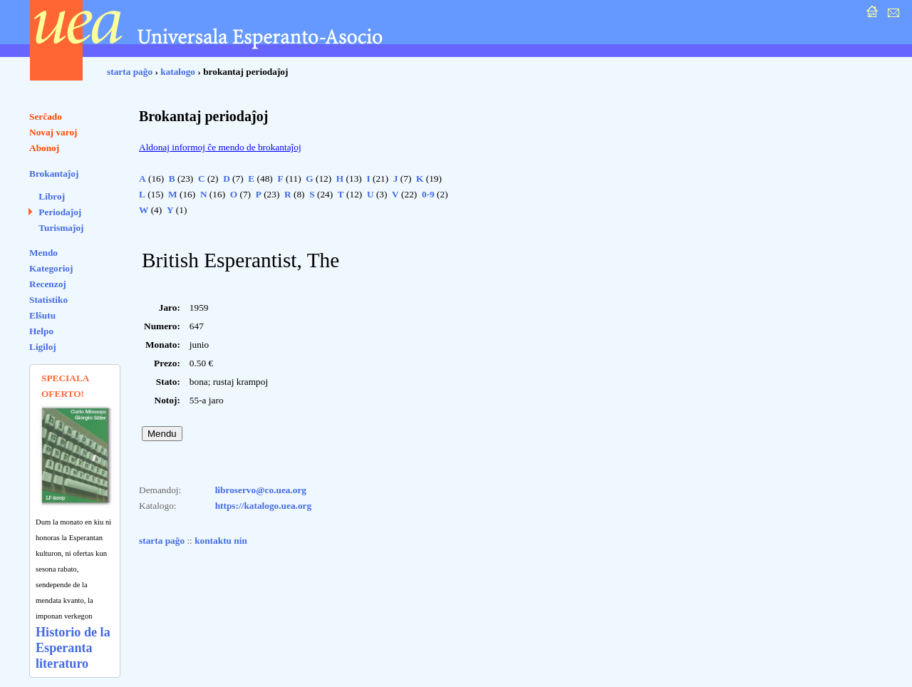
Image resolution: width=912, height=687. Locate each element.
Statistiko (48, 299)
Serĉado (45, 116)
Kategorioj (51, 268)
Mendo (43, 252)
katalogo (177, 71)
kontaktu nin (221, 540)
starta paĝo (129, 71)
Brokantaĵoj (53, 173)
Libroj (51, 196)
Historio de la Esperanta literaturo (73, 648)
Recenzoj (47, 284)
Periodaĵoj (59, 212)
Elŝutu (42, 315)
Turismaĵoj (60, 227)
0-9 (428, 194)
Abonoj (44, 148)
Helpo (41, 331)
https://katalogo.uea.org (263, 505)
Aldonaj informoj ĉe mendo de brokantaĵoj (220, 147)
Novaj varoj (53, 132)
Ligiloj (42, 346)
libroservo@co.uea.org (260, 490)
